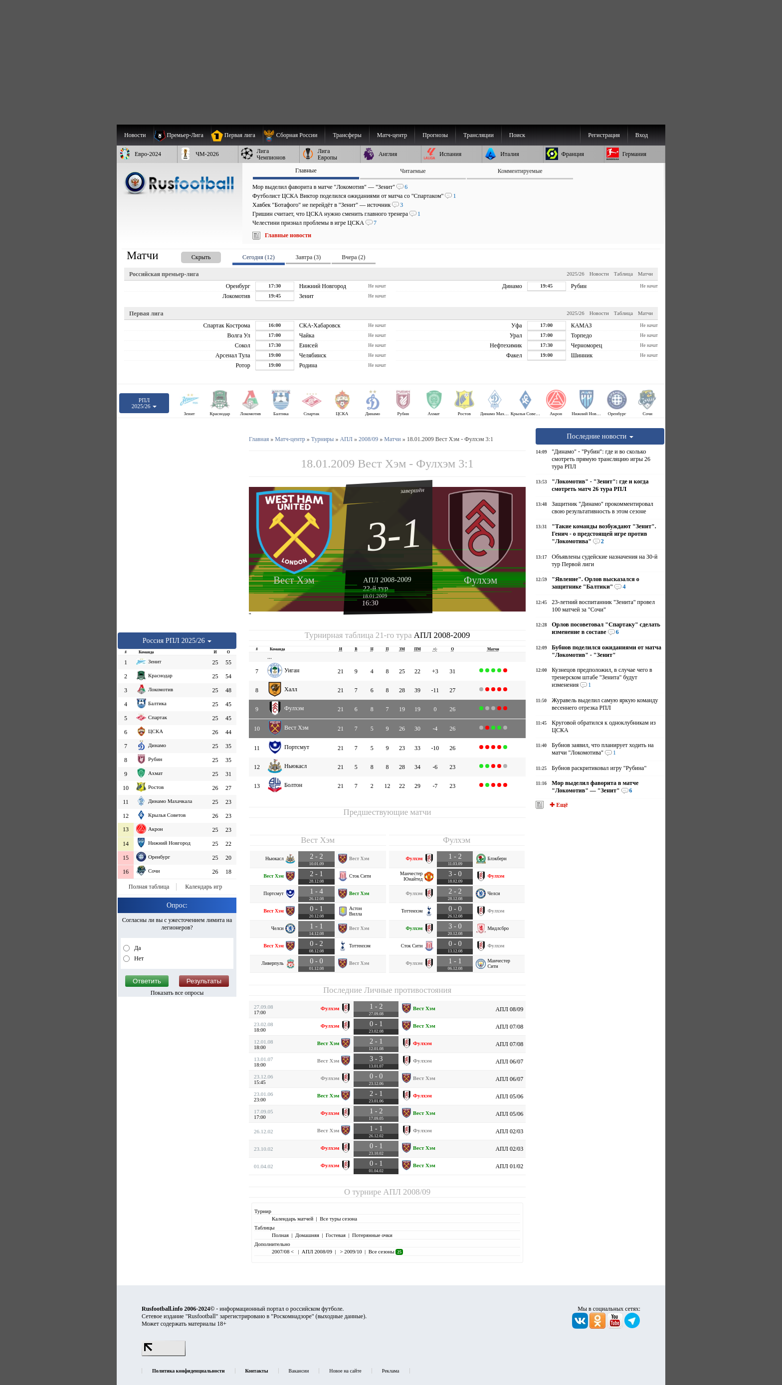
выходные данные (341, 1316)
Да (137, 947)
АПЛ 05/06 (509, 1096)
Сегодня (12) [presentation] (258, 257)
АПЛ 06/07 (509, 1061)
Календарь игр (203, 886)
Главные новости (288, 235)
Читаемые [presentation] (412, 170)
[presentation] (191, 255)
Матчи (645, 274)
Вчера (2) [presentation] (353, 257)
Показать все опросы (177, 992)
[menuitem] (294, 135)
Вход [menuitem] (641, 135)
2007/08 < (283, 1251)
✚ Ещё (558, 804)
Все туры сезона (338, 1219)
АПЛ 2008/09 (406, 1192)
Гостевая (336, 1235)
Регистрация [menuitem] (604, 135)
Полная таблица (149, 886)
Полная (280, 1235)
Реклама (390, 1371)
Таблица (623, 274)
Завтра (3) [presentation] (308, 257)
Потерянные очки (372, 1235)
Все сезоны (386, 1251)
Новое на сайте (345, 1371)
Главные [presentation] (306, 170)
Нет (138, 958)
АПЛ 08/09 (509, 1009)
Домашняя (307, 1235)
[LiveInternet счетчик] (164, 1354)
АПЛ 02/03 (509, 1131)
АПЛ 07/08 (509, 1026)
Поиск (517, 135)
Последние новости (600, 436)
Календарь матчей (292, 1219)
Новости (599, 274)
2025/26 (575, 274)
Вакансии (299, 1371)
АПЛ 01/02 (509, 1166)
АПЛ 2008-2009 (387, 579)
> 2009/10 (350, 1251)
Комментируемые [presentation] (520, 170)
